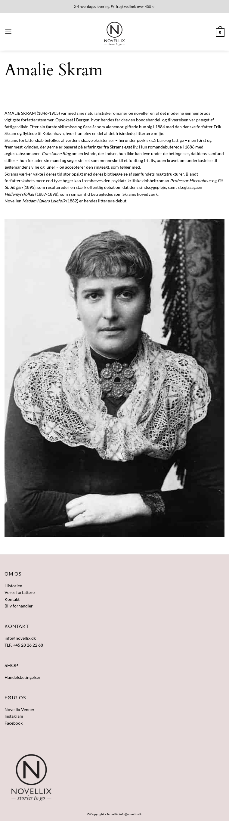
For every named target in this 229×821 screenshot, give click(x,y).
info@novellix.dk (130, 814)
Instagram (14, 716)
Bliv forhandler (19, 605)
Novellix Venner (20, 709)
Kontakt (12, 599)
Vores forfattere (20, 592)
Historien (13, 585)
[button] (8, 31)
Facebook (14, 723)
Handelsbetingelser (23, 677)
